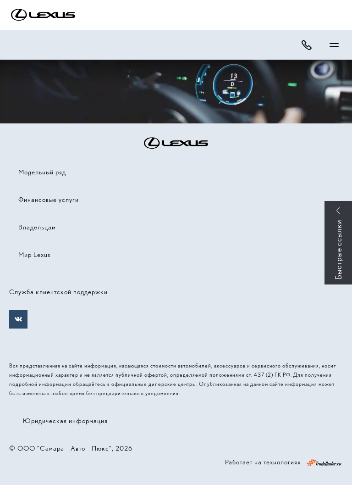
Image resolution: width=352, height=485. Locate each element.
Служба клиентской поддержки (58, 292)
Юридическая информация (65, 421)
